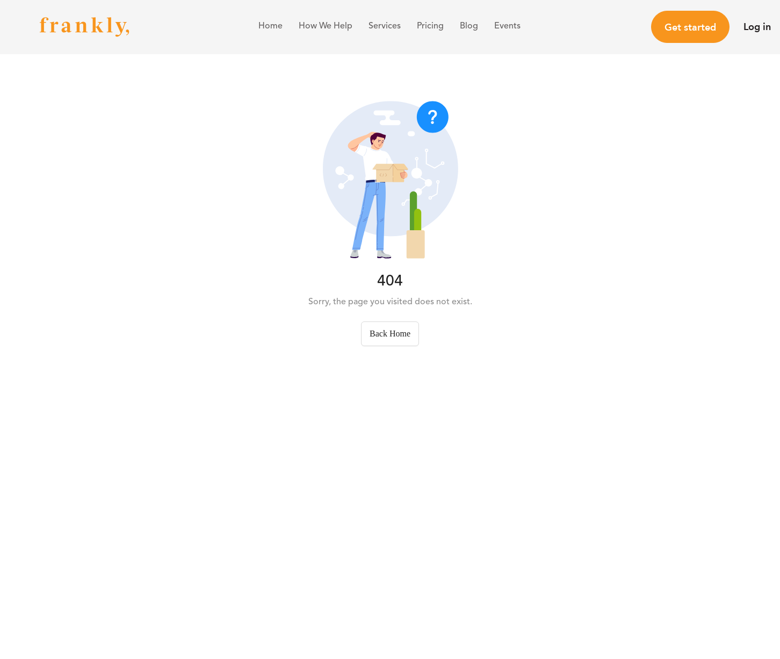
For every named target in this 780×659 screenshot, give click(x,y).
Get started (690, 26)
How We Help (325, 26)
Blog (469, 26)
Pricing (430, 26)
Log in (757, 26)
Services (385, 26)
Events (507, 26)
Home (270, 26)
